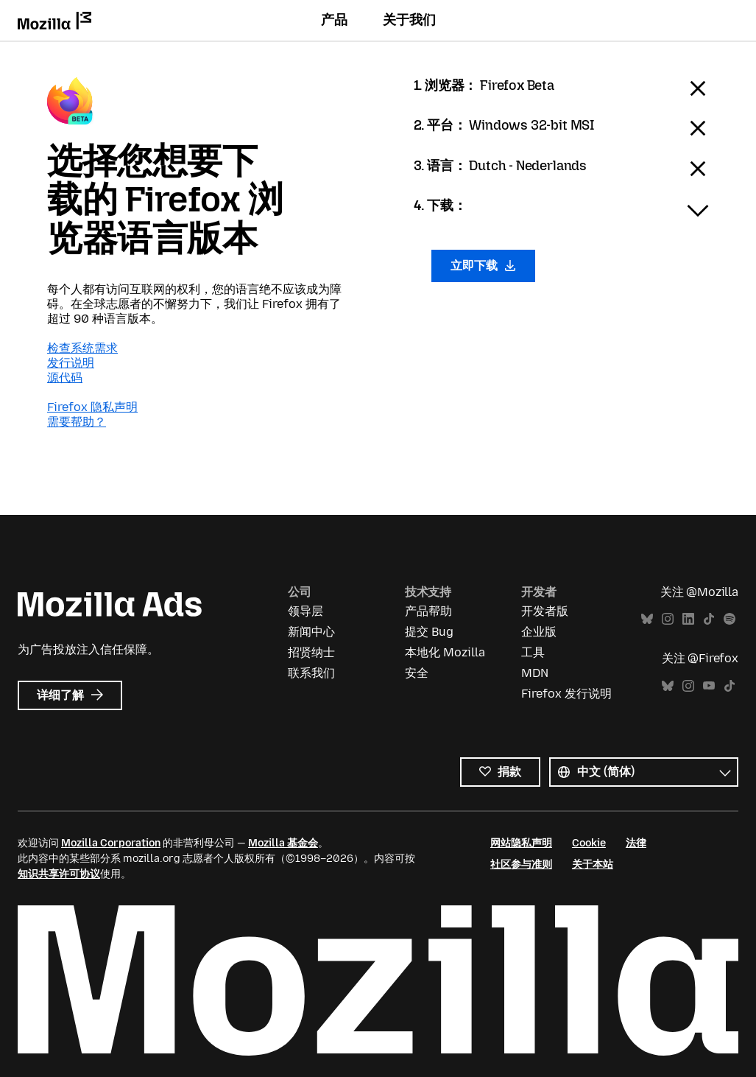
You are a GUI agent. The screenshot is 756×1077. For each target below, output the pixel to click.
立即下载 (484, 266)
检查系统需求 (82, 348)
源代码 (64, 378)
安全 (416, 673)
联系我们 (311, 673)
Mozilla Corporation (110, 843)
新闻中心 (311, 632)
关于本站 (592, 864)
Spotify (729, 619)
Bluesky (647, 619)
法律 (636, 843)
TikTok (709, 619)
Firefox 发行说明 (566, 694)
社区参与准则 (521, 864)
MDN (534, 673)
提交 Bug (429, 632)
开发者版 (544, 611)
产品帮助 (428, 611)
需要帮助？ (76, 422)
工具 (533, 652)
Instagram (667, 619)
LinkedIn (688, 619)
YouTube (709, 686)
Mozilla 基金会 (283, 843)
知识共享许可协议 (59, 874)
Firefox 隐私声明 (92, 407)
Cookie (589, 843)
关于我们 (409, 20)
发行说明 (70, 363)
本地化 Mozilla (445, 652)
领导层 (305, 611)
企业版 (539, 632)
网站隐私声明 (521, 843)
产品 (334, 20)
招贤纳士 (311, 652)
